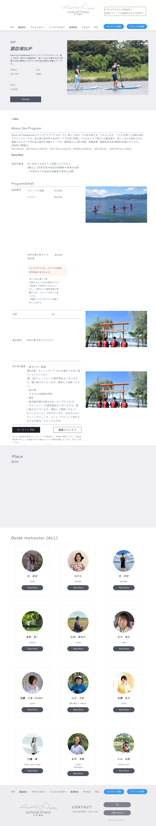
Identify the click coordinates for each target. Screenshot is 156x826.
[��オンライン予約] (26, 430)
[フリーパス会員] (137, 26)
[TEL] (117, 804)
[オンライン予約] (114, 26)
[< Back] (19, 119)
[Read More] (32, 587)
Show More (17, 154)
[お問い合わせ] (117, 812)
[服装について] (67, 430)
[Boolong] (25, 99)
